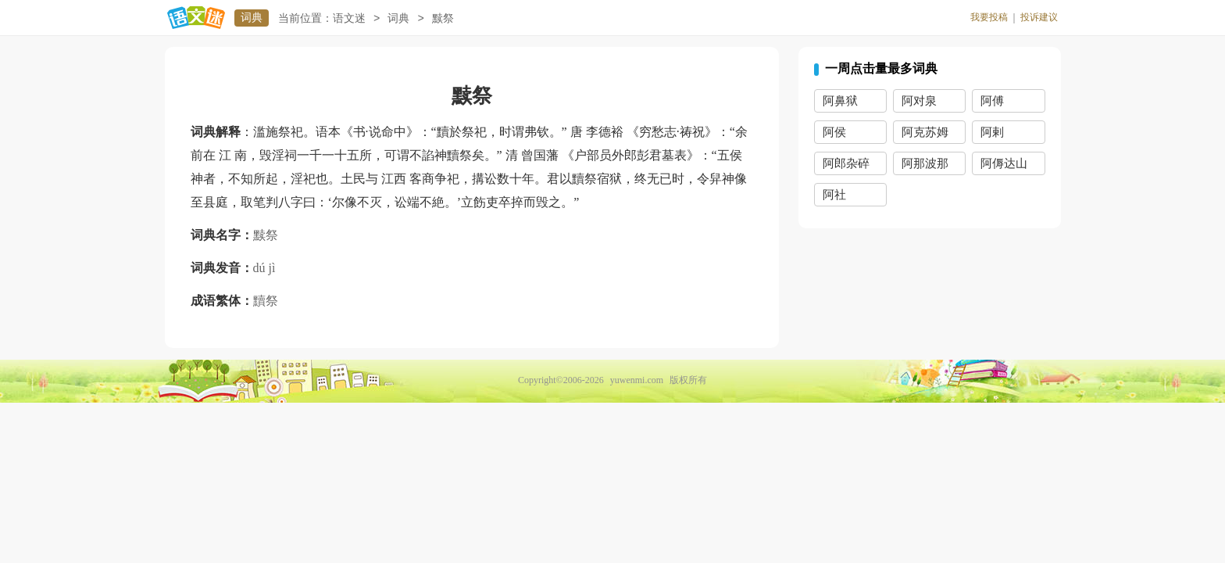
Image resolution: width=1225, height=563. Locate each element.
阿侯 (834, 132)
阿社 (834, 194)
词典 (251, 17)
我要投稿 (989, 17)
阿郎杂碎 (846, 163)
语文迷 (349, 18)
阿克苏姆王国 (925, 135)
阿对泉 (919, 101)
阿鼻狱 (840, 101)
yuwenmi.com (636, 380)
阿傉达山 (1003, 163)
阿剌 (992, 132)
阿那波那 (925, 163)
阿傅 (992, 101)
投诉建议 (1039, 17)
